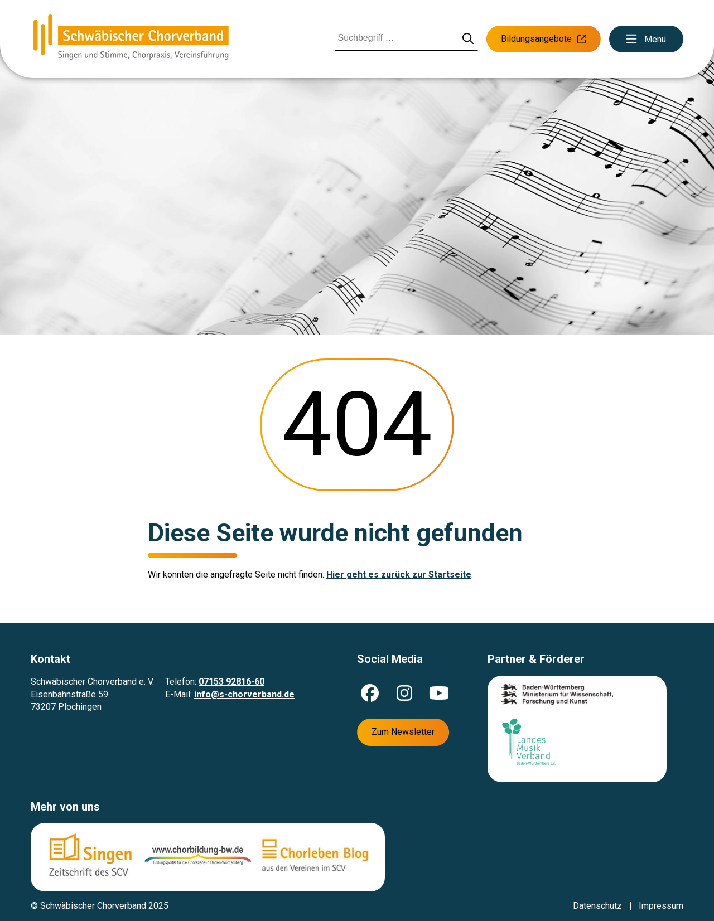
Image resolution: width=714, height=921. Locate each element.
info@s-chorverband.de (244, 694)
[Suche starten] (468, 39)
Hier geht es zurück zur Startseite (398, 574)
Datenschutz (597, 905)
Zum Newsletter (403, 731)
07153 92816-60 (231, 681)
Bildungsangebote (543, 38)
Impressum (661, 905)
